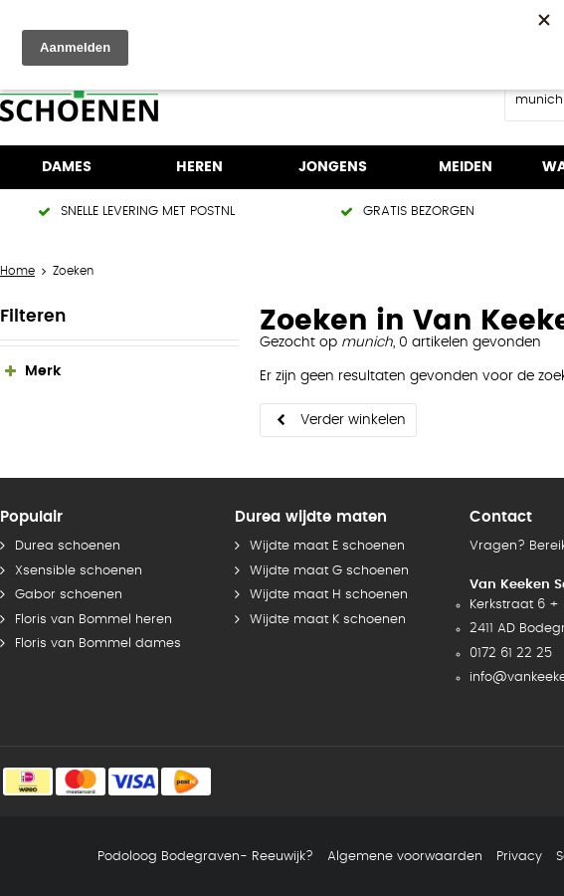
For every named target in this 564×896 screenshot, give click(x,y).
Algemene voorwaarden (404, 856)
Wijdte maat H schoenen (329, 594)
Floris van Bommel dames (98, 643)
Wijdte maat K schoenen (328, 619)
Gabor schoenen (68, 594)
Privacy (519, 856)
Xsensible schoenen (78, 570)
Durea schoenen (67, 546)
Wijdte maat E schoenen (327, 546)
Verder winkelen (353, 420)
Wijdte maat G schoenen (329, 570)
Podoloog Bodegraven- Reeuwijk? (205, 856)
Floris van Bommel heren (93, 619)
